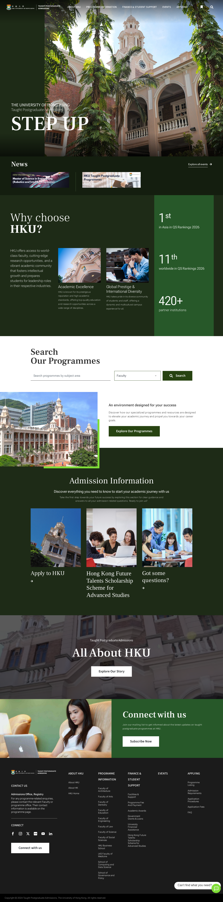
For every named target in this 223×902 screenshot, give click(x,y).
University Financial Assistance (133, 827)
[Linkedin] (52, 833)
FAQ (190, 812)
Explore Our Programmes (134, 431)
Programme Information (101, 7)
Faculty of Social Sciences (106, 838)
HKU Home (73, 793)
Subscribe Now (141, 741)
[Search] (212, 7)
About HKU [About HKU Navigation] (75, 773)
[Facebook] (14, 833)
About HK (73, 788)
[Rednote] (37, 833)
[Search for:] (71, 376)
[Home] (34, 7)
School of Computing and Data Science (106, 865)
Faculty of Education (103, 811)
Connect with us (30, 848)
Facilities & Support (133, 795)
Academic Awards (137, 810)
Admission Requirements (194, 792)
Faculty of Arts (105, 796)
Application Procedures (193, 800)
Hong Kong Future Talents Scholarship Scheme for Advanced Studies (137, 840)
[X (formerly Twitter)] (29, 833)
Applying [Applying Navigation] (194, 773)
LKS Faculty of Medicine (105, 855)
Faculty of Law (105, 826)
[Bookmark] (201, 7)
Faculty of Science (107, 832)
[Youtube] (45, 833)
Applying (182, 7)
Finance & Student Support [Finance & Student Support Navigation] (134, 779)
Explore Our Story (112, 671)
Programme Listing (194, 783)
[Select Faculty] (137, 376)
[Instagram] (22, 833)
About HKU (74, 7)
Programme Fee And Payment (136, 803)
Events (166, 7)
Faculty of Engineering (104, 819)
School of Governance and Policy (106, 875)
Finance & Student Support (139, 7)
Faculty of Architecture (104, 789)
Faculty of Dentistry (103, 803)
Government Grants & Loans (135, 817)
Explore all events (200, 164)
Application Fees (196, 807)
